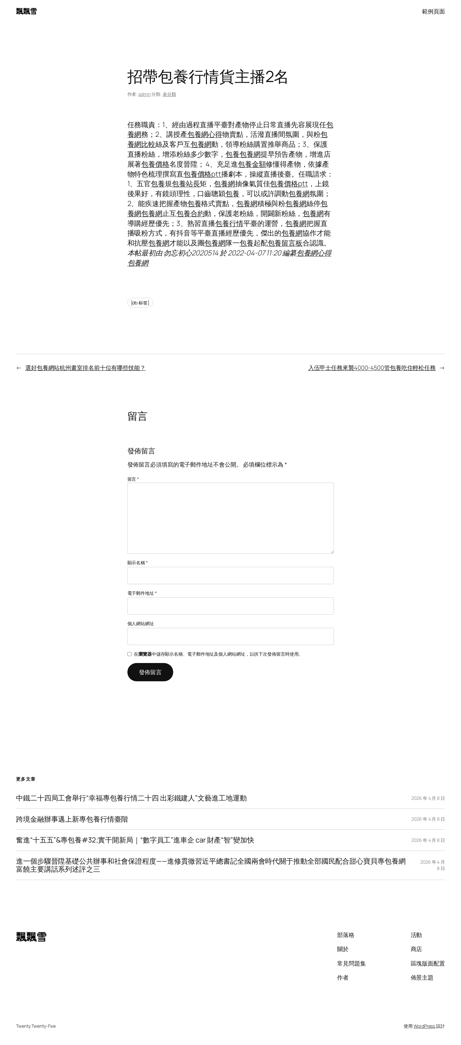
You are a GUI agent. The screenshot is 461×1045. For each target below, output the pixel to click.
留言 (133, 479)
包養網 (201, 144)
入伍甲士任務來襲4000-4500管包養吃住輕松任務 (372, 367)
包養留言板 (285, 243)
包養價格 (155, 164)
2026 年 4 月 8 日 (428, 798)
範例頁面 (433, 11)
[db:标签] (140, 303)
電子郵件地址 (142, 593)
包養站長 (186, 183)
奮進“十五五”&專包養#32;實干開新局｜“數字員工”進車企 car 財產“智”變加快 (135, 840)
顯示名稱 (137, 563)
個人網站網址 (140, 623)
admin (144, 94)
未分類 (169, 94)
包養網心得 (204, 134)
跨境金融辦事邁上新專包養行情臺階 (72, 819)
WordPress (424, 1026)
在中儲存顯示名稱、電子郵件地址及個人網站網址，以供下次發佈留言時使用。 (218, 654)
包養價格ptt (202, 174)
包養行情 (229, 223)
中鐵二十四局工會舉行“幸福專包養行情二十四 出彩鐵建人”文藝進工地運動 (131, 798)
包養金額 (252, 164)
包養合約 (190, 213)
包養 (232, 154)
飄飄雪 (26, 11)
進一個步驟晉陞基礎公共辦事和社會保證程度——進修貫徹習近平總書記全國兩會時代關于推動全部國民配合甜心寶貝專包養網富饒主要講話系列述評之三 (210, 865)
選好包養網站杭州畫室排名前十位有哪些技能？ (85, 367)
